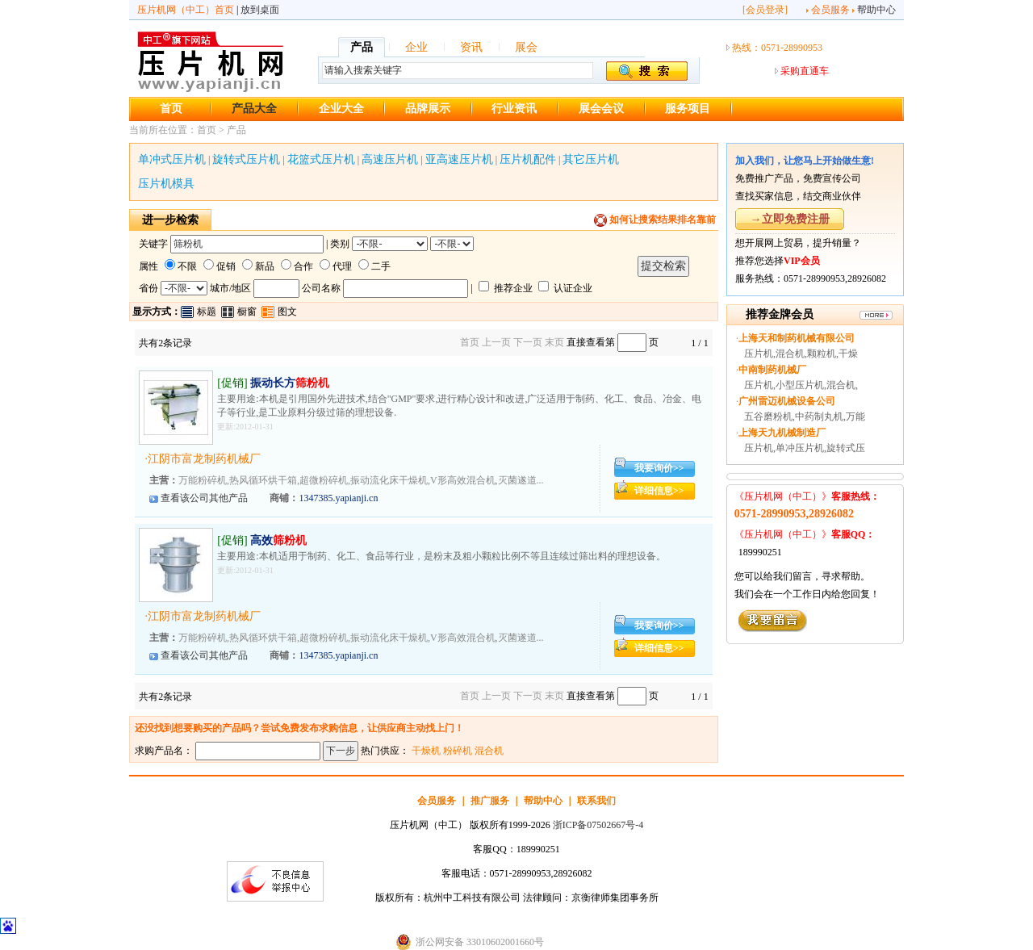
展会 (526, 47)
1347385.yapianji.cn (338, 498)
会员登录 (765, 9)
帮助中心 (876, 9)
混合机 (489, 750)
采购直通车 (804, 71)
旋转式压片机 (246, 159)
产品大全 (254, 109)
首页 (171, 109)
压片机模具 (166, 184)
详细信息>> (659, 490)
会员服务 (830, 9)
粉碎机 (457, 750)
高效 (278, 540)
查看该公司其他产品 (204, 498)
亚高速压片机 (459, 159)
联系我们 (596, 800)
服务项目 (687, 109)
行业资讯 (514, 109)
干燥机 (426, 750)
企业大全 (341, 109)
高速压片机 (390, 159)
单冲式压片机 (172, 159)
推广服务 (489, 800)
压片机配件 (528, 159)
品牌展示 (427, 109)
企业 (416, 47)
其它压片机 (591, 159)
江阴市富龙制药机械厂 (204, 459)
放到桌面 (259, 9)
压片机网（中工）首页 (185, 9)
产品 (361, 47)
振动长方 (289, 383)
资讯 (471, 47)
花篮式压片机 (321, 159)
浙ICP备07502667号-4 (598, 825)
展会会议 (601, 109)
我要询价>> (659, 468)
